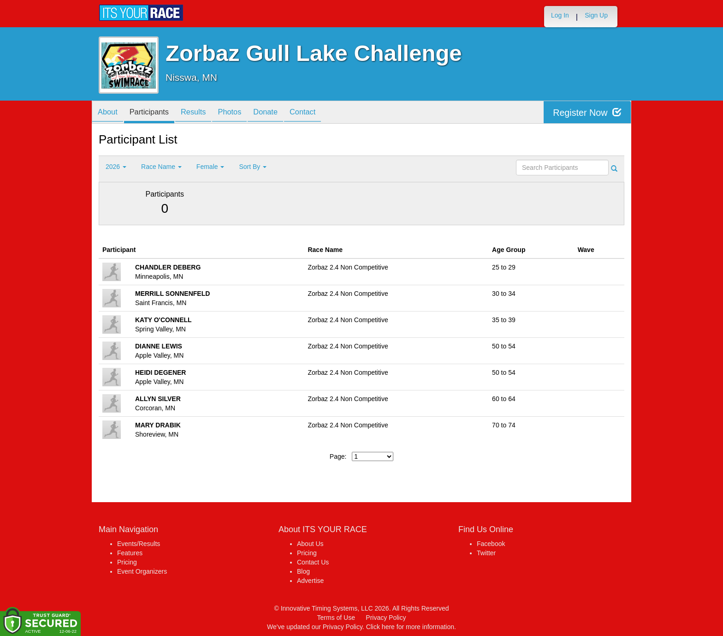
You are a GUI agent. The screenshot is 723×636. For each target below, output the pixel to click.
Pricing (127, 562)
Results (202, 112)
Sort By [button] (253, 166)
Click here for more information (410, 626)
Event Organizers (142, 571)
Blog (303, 571)
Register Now (587, 112)
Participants (154, 112)
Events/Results (138, 543)
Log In (560, 15)
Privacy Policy (386, 617)
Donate (281, 112)
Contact (321, 112)
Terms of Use (336, 617)
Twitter (486, 553)
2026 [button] (116, 166)
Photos (242, 112)
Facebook (491, 543)
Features (129, 553)
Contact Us (313, 562)
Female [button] (210, 166)
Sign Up (596, 15)
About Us (310, 543)
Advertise (310, 580)
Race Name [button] (161, 166)
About (109, 112)
